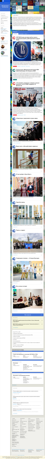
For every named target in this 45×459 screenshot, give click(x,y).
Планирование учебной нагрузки (17, 333)
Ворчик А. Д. (14, 398)
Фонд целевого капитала (15, 431)
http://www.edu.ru (30, 449)
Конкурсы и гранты (30, 428)
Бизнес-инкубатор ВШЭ (23, 432)
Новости (15, 31)
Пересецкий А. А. (19, 410)
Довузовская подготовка (23, 421)
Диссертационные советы (31, 424)
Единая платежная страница (14, 444)
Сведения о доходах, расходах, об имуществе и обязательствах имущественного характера (15, 436)
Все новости (28, 315)
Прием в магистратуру (23, 426)
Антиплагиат (15, 339)
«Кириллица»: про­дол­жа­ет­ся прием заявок (27, 118)
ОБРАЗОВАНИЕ (22, 418)
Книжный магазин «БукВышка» (38, 423)
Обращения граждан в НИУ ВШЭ (15, 430)
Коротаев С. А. (19, 392)
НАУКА (29, 418)
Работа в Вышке (14, 446)
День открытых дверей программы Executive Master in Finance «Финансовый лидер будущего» (26, 321)
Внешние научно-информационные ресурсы (31, 430)
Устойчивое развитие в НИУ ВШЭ (15, 423)
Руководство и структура (15, 421)
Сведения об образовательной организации (14, 440)
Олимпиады (21, 422)
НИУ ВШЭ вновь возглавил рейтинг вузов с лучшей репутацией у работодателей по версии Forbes (28, 38)
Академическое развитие (31, 427)
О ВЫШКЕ (13, 418)
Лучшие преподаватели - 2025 (4, 19)
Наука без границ (20, 202)
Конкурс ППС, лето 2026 (16, 331)
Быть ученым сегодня (21, 286)
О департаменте (3, 15)
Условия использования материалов (18, 455)
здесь (4, 457)
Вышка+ (21, 425)
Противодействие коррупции (14, 433)
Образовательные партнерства (22, 434)
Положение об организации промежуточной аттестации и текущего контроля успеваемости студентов (26, 343)
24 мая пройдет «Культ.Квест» (23, 174)
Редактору (42, 455)
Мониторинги (30, 423)
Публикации (15, 388)
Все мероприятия (15, 327)
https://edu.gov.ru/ (22, 449)
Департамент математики (5, 6)
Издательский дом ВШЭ (39, 421)
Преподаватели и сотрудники (14, 425)
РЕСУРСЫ (37, 418)
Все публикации (15, 413)
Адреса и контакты (20, 455)
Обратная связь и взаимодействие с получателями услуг (22, 437)
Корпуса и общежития (15, 426)
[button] (42, 21)
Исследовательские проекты (30, 421)
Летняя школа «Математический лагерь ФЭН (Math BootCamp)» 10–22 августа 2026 (27, 70)
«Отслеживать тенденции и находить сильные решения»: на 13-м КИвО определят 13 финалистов (27, 84)
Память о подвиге (20, 230)
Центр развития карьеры (23, 431)
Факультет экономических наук (5, 2)
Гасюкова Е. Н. (15, 392)
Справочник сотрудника (16, 336)
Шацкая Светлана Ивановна (4, 56)
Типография (37, 424)
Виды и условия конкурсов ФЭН (17, 346)
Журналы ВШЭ (38, 427)
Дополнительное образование (22, 429)
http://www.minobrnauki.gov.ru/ (16, 449)
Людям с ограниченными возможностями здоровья (15, 442)
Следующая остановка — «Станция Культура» (27, 258)
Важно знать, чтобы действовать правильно (27, 146)
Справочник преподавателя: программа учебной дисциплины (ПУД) (23, 334)
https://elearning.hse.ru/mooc (40, 449)
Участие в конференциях (4, 20)
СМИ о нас (2, 23)
